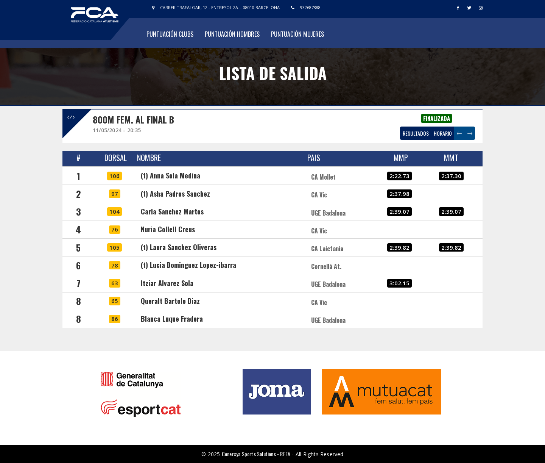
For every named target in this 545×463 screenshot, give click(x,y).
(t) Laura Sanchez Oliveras (178, 247)
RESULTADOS (416, 133)
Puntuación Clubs (169, 34)
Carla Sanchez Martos (172, 211)
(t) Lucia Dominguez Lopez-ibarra (188, 265)
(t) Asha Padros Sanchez (175, 194)
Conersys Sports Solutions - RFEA (256, 454)
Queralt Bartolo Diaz (170, 301)
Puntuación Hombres (232, 34)
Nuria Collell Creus (168, 229)
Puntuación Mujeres (297, 34)
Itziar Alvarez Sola (167, 283)
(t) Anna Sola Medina (170, 175)
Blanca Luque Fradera (172, 319)
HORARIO (443, 133)
